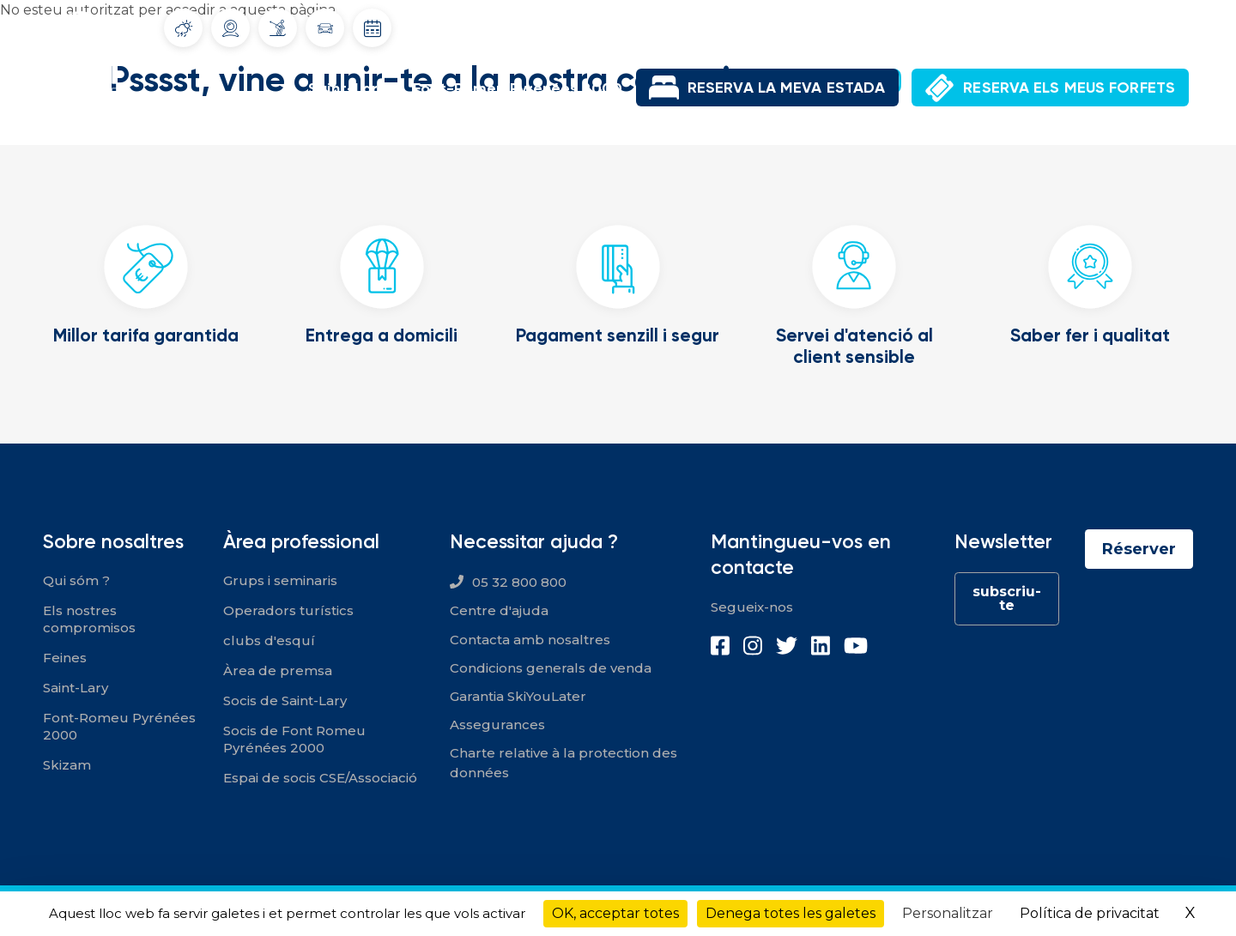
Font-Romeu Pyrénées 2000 (517, 88)
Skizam (67, 765)
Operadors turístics (288, 610)
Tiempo (183, 28)
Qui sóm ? (76, 580)
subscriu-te (1006, 598)
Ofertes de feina (999, 25)
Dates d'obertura (372, 28)
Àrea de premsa (277, 670)
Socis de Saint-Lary (285, 700)
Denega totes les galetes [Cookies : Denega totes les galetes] (791, 913)
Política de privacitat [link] (1090, 913)
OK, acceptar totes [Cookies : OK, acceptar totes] (615, 913)
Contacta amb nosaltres (530, 639)
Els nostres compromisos (89, 619)
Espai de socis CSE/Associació (320, 778)
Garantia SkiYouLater (518, 696)
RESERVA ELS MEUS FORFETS (1069, 87)
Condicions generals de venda (550, 668)
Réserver (1139, 549)
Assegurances (497, 724)
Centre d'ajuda (499, 610)
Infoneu (278, 27)
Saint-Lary (346, 88)
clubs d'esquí (269, 640)
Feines (65, 657)
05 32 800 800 (519, 582)
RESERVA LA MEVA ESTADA (786, 87)
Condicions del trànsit (325, 28)
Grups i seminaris (280, 580)
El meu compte (1111, 25)
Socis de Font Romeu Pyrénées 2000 (294, 739)
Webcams (230, 28)
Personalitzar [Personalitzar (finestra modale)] (947, 913)
